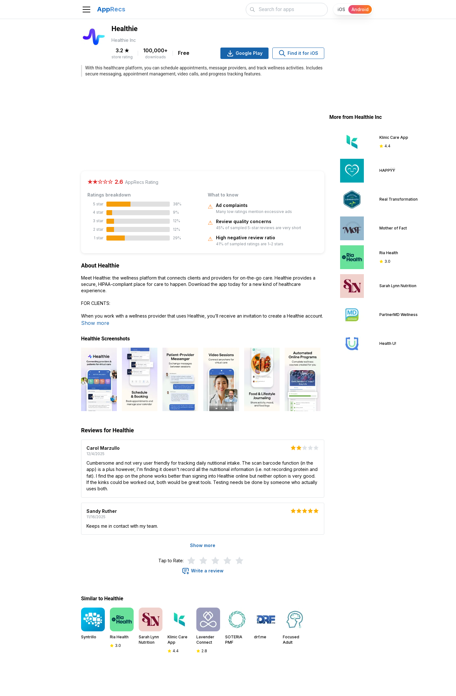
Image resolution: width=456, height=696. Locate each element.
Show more (95, 323)
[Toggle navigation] (86, 9)
